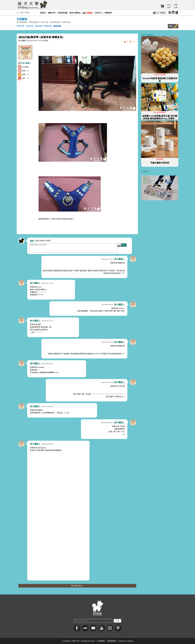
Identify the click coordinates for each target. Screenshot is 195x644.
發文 (171, 26)
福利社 (43, 13)
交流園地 (89, 13)
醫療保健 (48, 26)
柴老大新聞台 (75, 13)
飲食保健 (29, 26)
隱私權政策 (111, 641)
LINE (85, 628)
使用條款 (101, 641)
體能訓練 (39, 26)
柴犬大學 (32, 4)
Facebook (76, 628)
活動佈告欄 (62, 13)
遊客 (32, 241)
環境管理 (20, 26)
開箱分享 (51, 13)
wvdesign (129, 641)
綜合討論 (57, 26)
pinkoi (118, 628)
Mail (93, 628)
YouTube (101, 628)
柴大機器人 (26, 63)
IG (109, 628)
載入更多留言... (77, 586)
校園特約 (108, 13)
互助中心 (98, 13)
